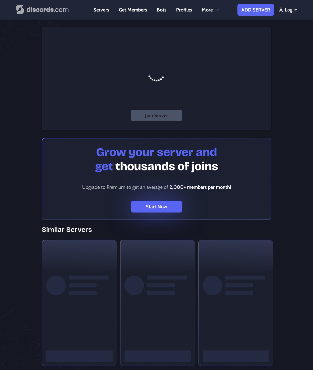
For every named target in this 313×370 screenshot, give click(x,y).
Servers (101, 10)
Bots (161, 10)
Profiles (184, 10)
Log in (287, 10)
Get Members (133, 10)
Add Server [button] (255, 10)
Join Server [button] (156, 115)
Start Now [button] (156, 207)
